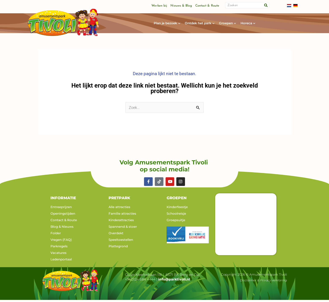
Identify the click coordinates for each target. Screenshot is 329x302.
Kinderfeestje (177, 209)
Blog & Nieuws (61, 228)
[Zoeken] (266, 5)
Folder (55, 235)
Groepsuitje (176, 222)
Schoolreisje (176, 215)
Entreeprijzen (61, 209)
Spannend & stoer (123, 228)
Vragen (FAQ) (61, 242)
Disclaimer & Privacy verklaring (262, 282)
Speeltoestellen (121, 242)
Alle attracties (119, 209)
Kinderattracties (121, 222)
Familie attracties (122, 215)
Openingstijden (62, 215)
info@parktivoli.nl (174, 281)
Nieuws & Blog (181, 5)
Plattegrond (118, 248)
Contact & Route (207, 5)
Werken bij (159, 5)
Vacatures (58, 255)
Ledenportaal (61, 261)
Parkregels (59, 248)
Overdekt (116, 235)
